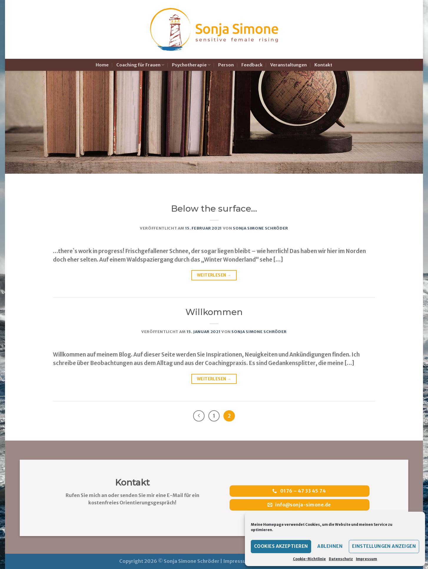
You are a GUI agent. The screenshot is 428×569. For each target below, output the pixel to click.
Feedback (252, 65)
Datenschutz (341, 559)
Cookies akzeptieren (281, 546)
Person (226, 65)
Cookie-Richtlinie (309, 559)
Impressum (366, 559)
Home (102, 65)
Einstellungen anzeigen (384, 546)
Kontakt (323, 65)
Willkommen (214, 312)
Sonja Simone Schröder (260, 228)
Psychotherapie (191, 65)
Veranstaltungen (288, 65)
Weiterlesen (214, 275)
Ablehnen (330, 546)
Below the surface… (214, 208)
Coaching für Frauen (140, 65)
